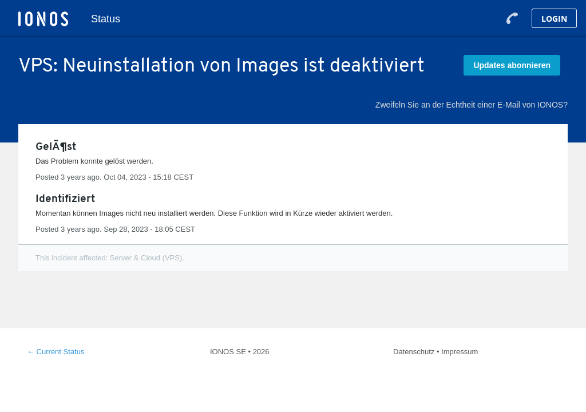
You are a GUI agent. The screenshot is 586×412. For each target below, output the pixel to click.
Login (554, 18)
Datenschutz (413, 351)
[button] (512, 65)
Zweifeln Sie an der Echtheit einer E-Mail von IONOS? (471, 104)
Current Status (55, 351)
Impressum (459, 351)
